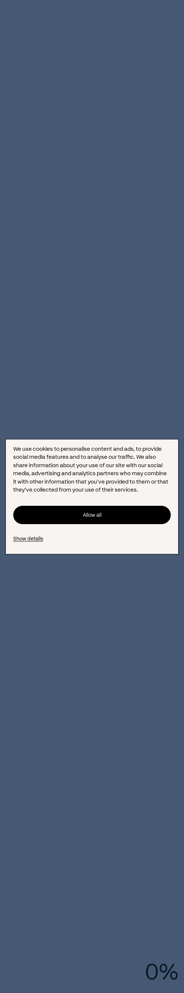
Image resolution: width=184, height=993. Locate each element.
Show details (28, 538)
